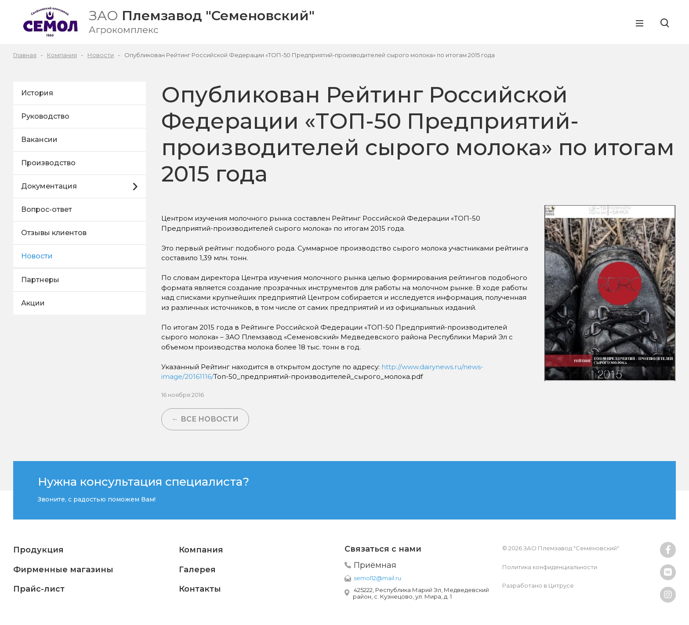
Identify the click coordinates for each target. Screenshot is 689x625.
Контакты (200, 589)
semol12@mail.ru (377, 577)
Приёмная (375, 565)
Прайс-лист (39, 589)
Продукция (38, 550)
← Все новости (205, 419)
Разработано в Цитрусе (538, 585)
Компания (201, 550)
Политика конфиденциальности (549, 566)
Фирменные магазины (63, 569)
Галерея (197, 569)
